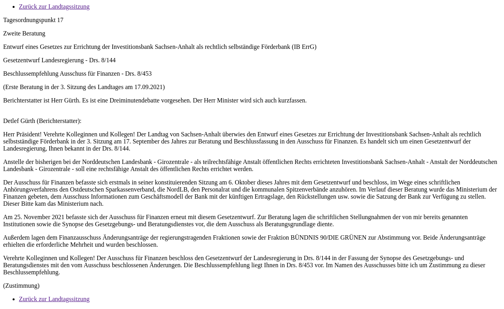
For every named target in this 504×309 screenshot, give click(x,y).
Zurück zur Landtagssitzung (54, 6)
